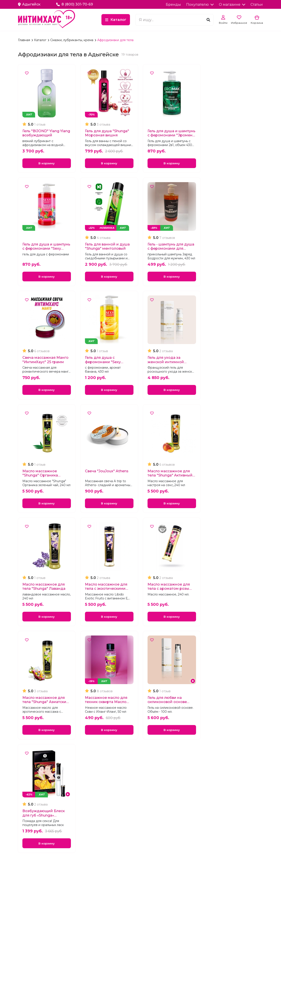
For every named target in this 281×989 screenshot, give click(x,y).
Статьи (256, 4)
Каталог (118, 20)
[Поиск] (208, 20)
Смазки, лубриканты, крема (72, 40)
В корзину (46, 164)
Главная (24, 40)
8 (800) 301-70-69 (74, 4)
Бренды (173, 4)
